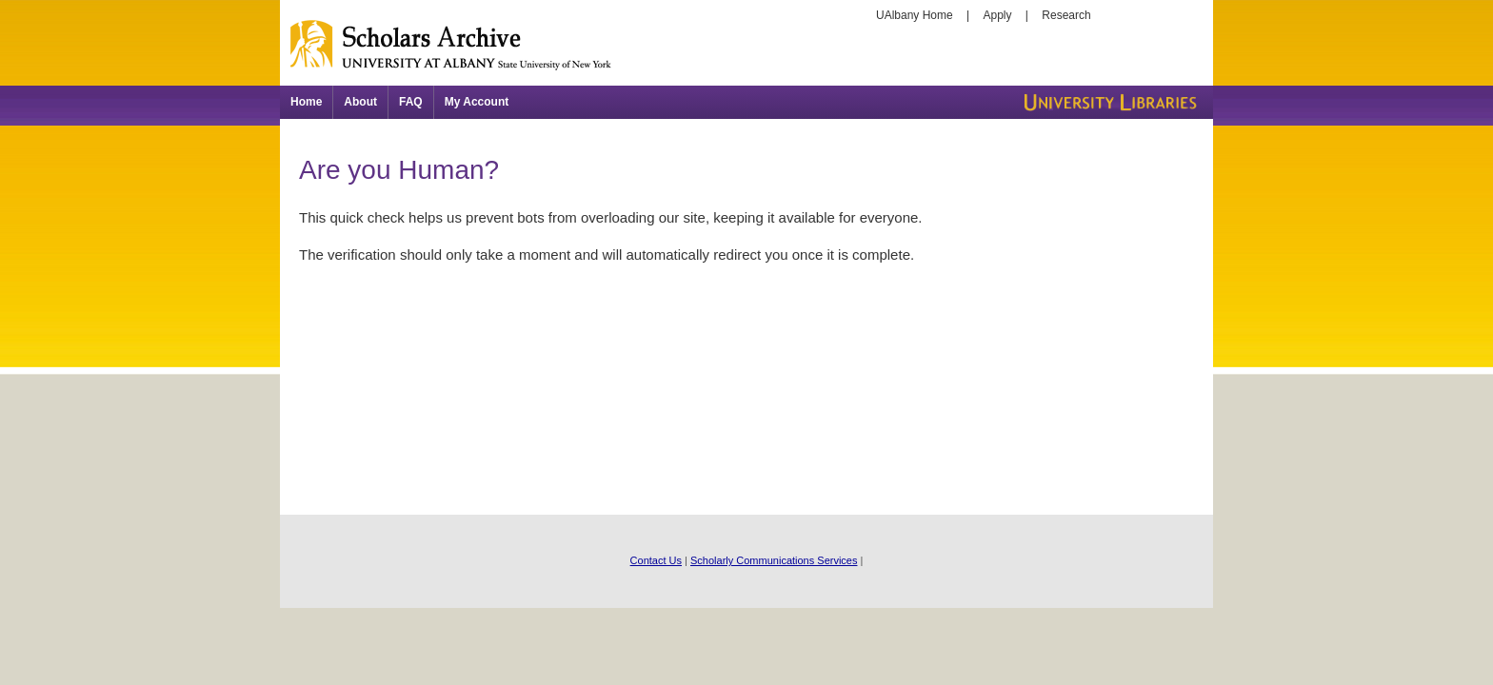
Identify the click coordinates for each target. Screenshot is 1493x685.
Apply (998, 15)
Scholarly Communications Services (773, 560)
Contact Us (656, 560)
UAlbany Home (914, 15)
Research (1066, 15)
